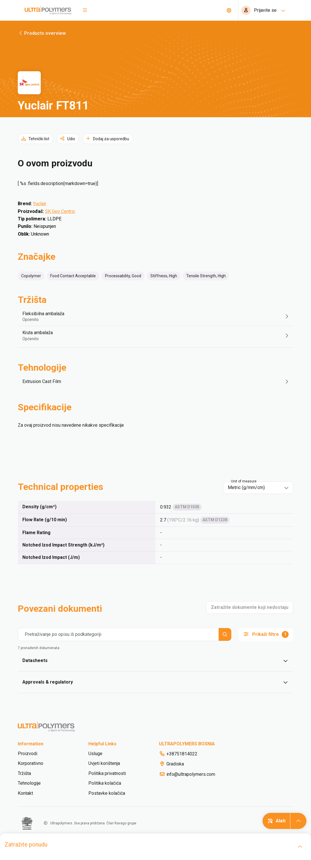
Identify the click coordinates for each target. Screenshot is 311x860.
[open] (300, 847)
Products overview (42, 33)
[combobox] (254, 487)
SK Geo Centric (60, 211)
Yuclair (39, 203)
